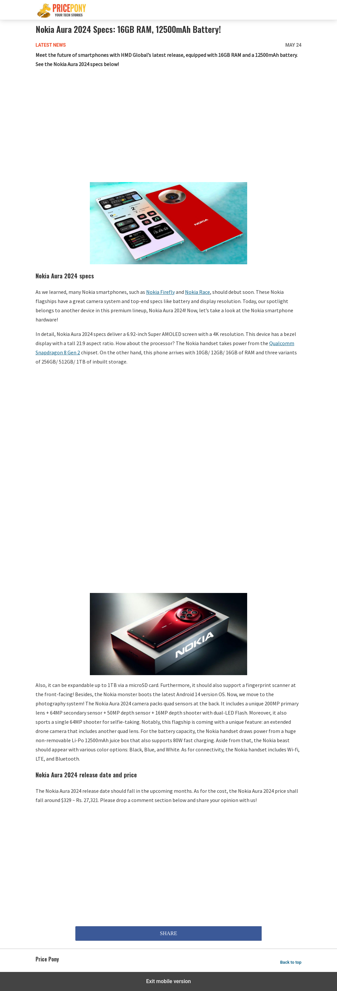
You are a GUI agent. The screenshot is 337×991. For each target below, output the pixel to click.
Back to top (290, 962)
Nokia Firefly (160, 292)
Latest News (51, 45)
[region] (168, 126)
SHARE (168, 933)
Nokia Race (197, 292)
